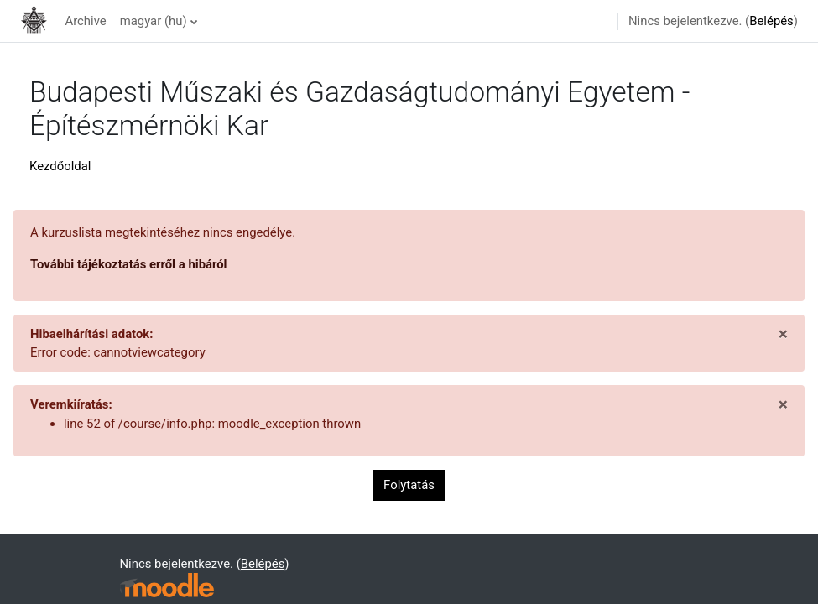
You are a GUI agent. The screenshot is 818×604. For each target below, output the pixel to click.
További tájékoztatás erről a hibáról (128, 264)
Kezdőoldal (60, 166)
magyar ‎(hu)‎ (153, 21)
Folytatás (409, 484)
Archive (85, 21)
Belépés (771, 21)
